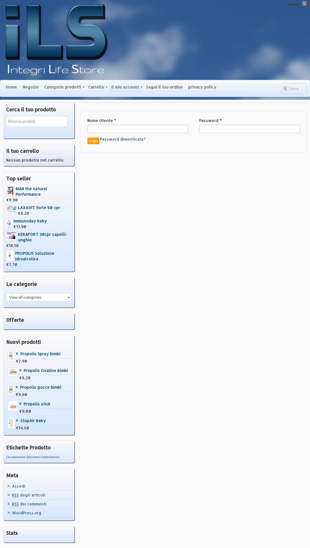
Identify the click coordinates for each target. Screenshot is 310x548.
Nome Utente (101, 120)
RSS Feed (304, 3)
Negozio (31, 87)
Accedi (18, 486)
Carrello (96, 87)
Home (11, 87)
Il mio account (125, 87)
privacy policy (202, 87)
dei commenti (29, 504)
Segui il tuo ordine (164, 87)
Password (210, 120)
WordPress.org (26, 512)
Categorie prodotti (62, 87)
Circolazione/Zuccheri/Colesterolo (33, 457)
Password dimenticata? (122, 139)
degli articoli (28, 495)
